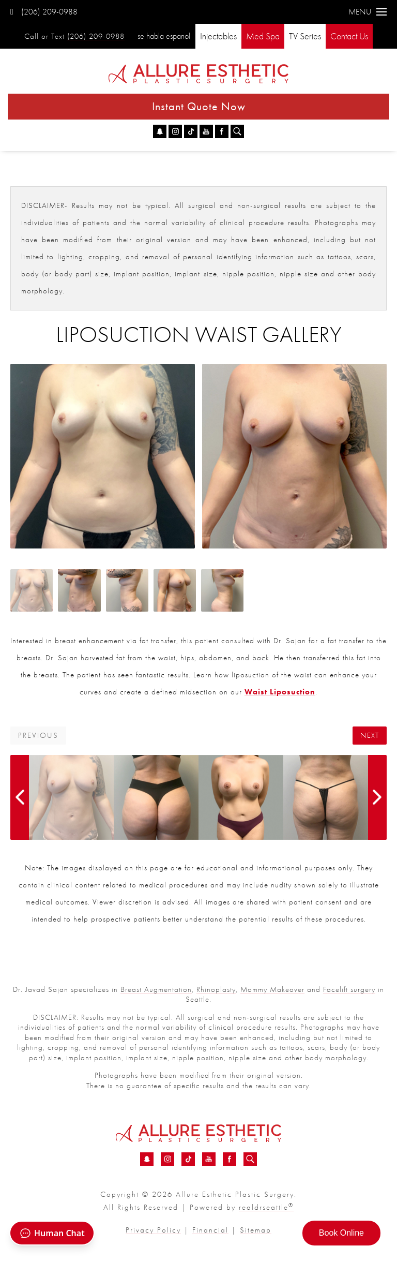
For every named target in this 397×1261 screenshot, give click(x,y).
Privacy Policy (153, 1230)
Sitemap (255, 1230)
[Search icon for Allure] (237, 131)
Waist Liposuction (280, 692)
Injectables (218, 36)
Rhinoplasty (216, 989)
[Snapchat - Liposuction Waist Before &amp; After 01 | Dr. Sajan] (159, 131)
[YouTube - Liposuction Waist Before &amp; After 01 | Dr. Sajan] (206, 131)
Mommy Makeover (272, 989)
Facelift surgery (349, 989)
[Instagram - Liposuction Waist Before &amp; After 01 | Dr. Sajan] (175, 131)
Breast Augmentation (156, 989)
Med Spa (263, 36)
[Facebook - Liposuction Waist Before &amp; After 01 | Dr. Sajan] (221, 131)
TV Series (305, 36)
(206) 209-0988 (44, 11)
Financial (210, 1230)
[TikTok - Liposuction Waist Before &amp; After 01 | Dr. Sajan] (190, 131)
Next (369, 735)
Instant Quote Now (199, 106)
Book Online (341, 1232)
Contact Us (349, 36)
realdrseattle (266, 1207)
